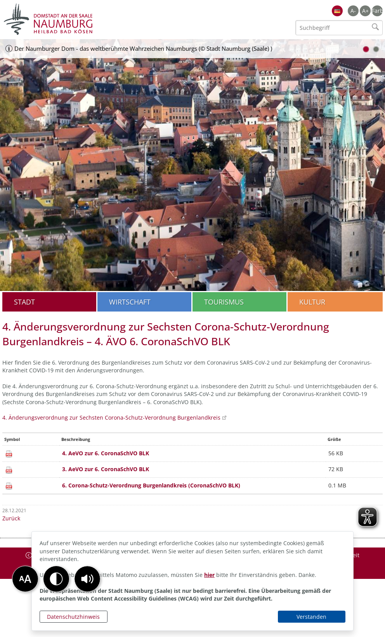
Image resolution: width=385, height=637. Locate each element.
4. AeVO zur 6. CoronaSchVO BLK (105, 453)
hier (209, 574)
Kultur (312, 301)
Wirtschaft (130, 301)
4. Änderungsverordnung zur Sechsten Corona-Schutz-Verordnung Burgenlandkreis (111, 417)
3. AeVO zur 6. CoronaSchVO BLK (105, 469)
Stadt (24, 301)
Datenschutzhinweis (73, 616)
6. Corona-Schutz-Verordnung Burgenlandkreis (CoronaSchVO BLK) (151, 485)
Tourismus (224, 301)
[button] (87, 578)
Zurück (11, 518)
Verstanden (311, 616)
